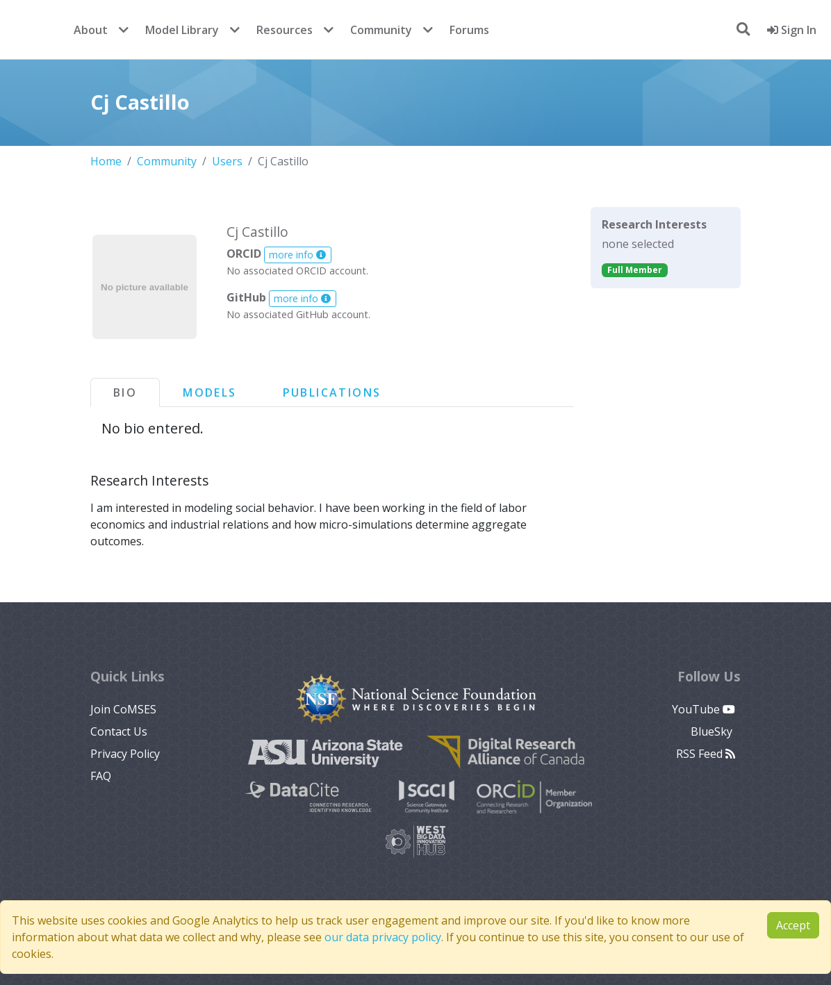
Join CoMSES (123, 709)
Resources (284, 30)
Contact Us (118, 731)
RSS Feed (705, 753)
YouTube (703, 709)
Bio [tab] (125, 392)
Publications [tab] (332, 392)
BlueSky (713, 731)
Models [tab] (209, 392)
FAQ (100, 776)
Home (106, 161)
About (91, 30)
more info (297, 254)
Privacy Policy (125, 753)
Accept (793, 925)
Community (381, 30)
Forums (469, 30)
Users (227, 161)
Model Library (182, 30)
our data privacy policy (382, 937)
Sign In (791, 30)
